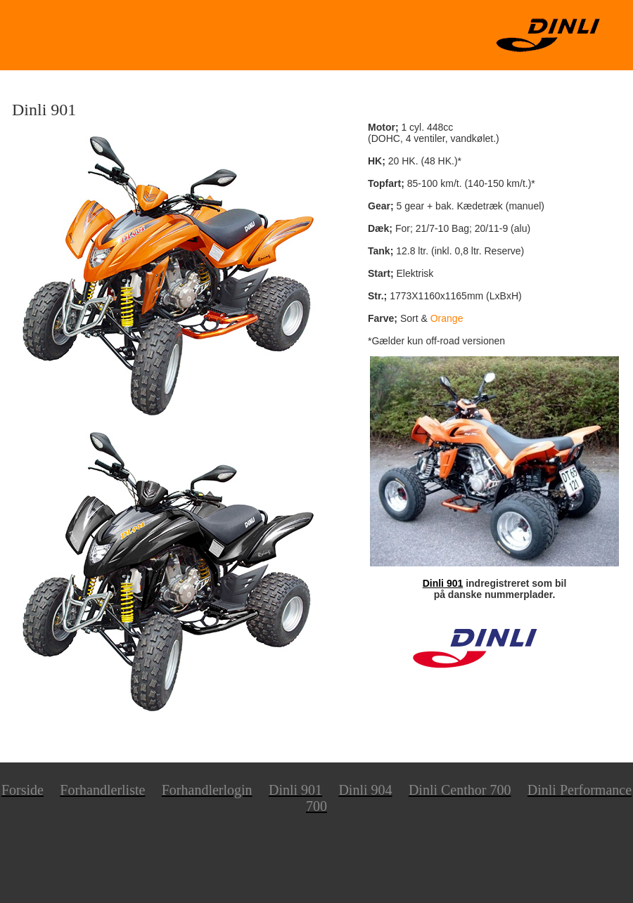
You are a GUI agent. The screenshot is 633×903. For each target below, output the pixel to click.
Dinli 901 (443, 583)
